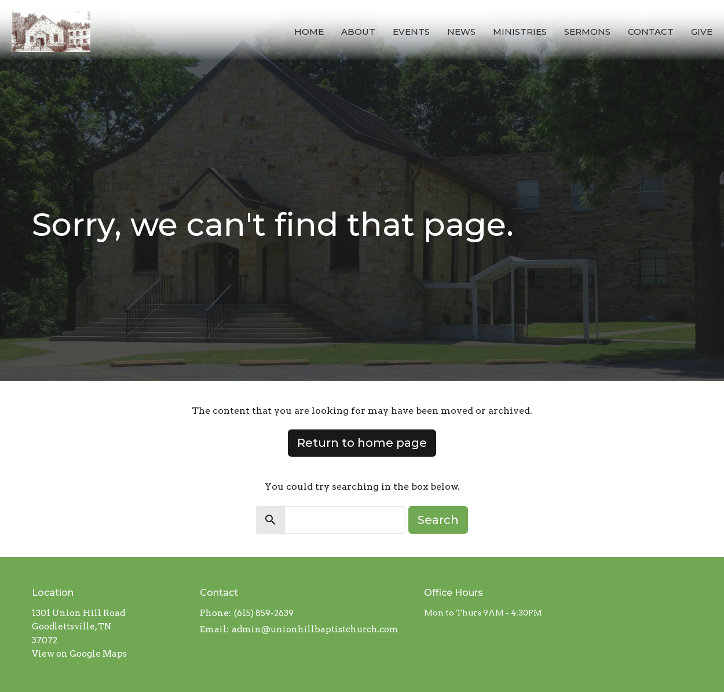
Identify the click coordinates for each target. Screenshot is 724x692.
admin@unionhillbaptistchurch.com (315, 629)
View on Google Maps (79, 654)
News (461, 31)
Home (309, 31)
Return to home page (362, 443)
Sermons (587, 31)
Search (438, 520)
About (358, 31)
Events (411, 31)
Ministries (520, 31)
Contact (651, 31)
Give (701, 31)
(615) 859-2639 (264, 613)
